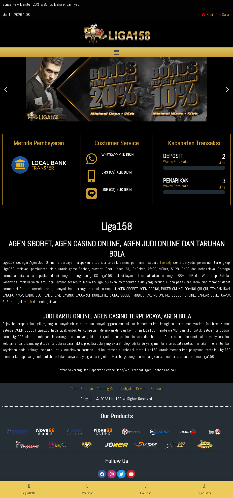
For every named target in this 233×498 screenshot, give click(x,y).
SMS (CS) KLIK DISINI (116, 172)
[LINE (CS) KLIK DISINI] (91, 193)
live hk (27, 301)
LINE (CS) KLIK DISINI (116, 189)
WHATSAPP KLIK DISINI (117, 154)
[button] (116, 52)
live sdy (165, 262)
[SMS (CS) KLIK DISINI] (91, 176)
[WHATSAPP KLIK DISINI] (91, 159)
